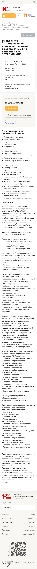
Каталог (5, 515)
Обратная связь (30, 530)
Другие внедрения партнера (19, 115)
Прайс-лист (31, 522)
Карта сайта (31, 538)
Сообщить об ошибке (28, 534)
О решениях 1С (30, 518)
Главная (5, 23)
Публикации (7, 522)
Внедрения (13, 23)
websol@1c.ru (6, 566)
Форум (4, 534)
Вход (33, 15)
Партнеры (6, 530)
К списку (29, 35)
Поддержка (31, 526)
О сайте (32, 514)
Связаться (11, 108)
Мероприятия (8, 526)
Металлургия (10, 123)
